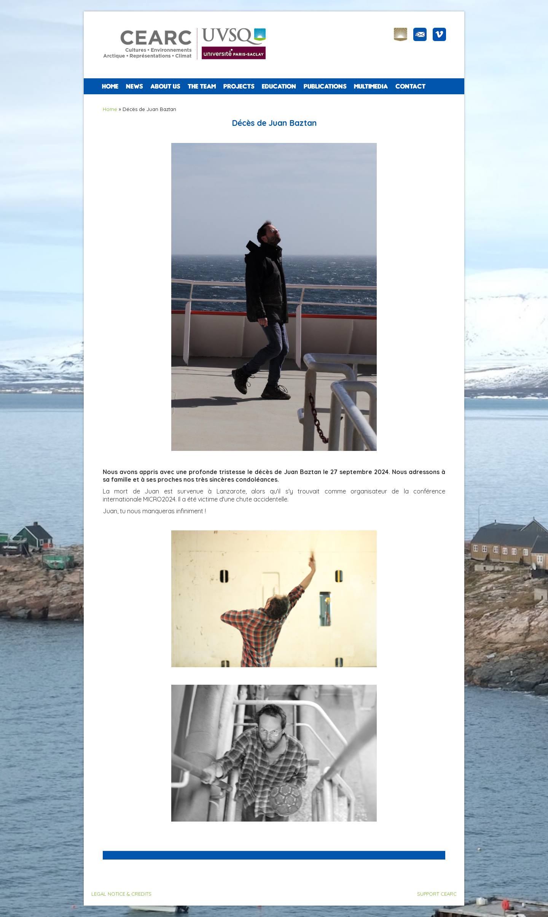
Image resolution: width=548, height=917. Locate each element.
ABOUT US (165, 86)
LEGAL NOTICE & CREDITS (121, 894)
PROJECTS (238, 86)
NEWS (134, 86)
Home (110, 86)
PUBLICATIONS (325, 86)
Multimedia (371, 86)
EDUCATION (279, 86)
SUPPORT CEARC (437, 894)
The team (202, 86)
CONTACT (410, 86)
